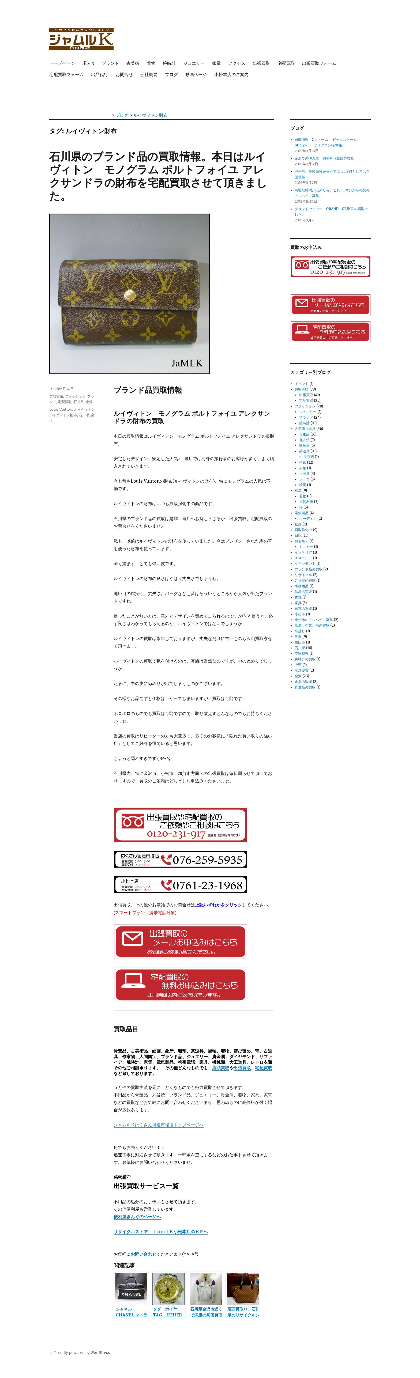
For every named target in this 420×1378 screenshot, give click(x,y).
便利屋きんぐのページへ (137, 1216)
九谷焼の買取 (305, 580)
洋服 (298, 636)
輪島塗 (304, 445)
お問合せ (124, 74)
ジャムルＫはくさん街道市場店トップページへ (159, 1124)
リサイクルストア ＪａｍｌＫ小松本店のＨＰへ (161, 1231)
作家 (302, 462)
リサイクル (303, 575)
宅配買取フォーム (66, 74)
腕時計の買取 (305, 659)
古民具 (304, 473)
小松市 (300, 614)
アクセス (236, 63)
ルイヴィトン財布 (63, 415)
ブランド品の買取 (308, 569)
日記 (298, 535)
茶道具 (304, 451)
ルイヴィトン (84, 409)
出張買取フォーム (319, 63)
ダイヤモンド (305, 563)
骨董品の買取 (305, 687)
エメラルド (303, 558)
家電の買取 (303, 608)
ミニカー (306, 546)
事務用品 (302, 586)
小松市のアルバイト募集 (314, 620)
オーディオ (308, 518)
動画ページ (196, 74)
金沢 (89, 402)
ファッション (75, 396)
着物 (151, 63)
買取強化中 (303, 530)
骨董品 (304, 434)
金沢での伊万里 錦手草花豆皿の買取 (324, 158)
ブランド (110, 63)
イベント (302, 383)
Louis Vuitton (60, 409)
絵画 (302, 485)
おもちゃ (302, 541)
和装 (298, 490)
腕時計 (169, 63)
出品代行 (99, 74)
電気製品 (302, 513)
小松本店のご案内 (231, 74)
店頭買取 (220, 1067)
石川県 (78, 402)
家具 (298, 603)
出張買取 (261, 63)
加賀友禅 (306, 501)
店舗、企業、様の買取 (312, 625)
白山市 (300, 642)
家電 (216, 63)
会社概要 (149, 74)
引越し (300, 631)
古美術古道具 (305, 428)
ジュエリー (194, 63)
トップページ (62, 63)
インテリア (303, 552)
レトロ (304, 479)
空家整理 (302, 653)
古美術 (132, 63)
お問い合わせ (143, 1254)
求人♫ (88, 63)
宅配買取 (286, 63)
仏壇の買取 (303, 591)
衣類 (298, 664)
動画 (298, 524)
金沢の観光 (303, 681)
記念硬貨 (302, 670)
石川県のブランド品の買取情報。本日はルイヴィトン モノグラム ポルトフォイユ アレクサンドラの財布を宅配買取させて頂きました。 (158, 176)
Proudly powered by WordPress (82, 1352)
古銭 (298, 597)
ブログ (171, 74)
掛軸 (302, 468)
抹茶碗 (308, 457)
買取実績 (56, 396)
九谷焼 (304, 440)
